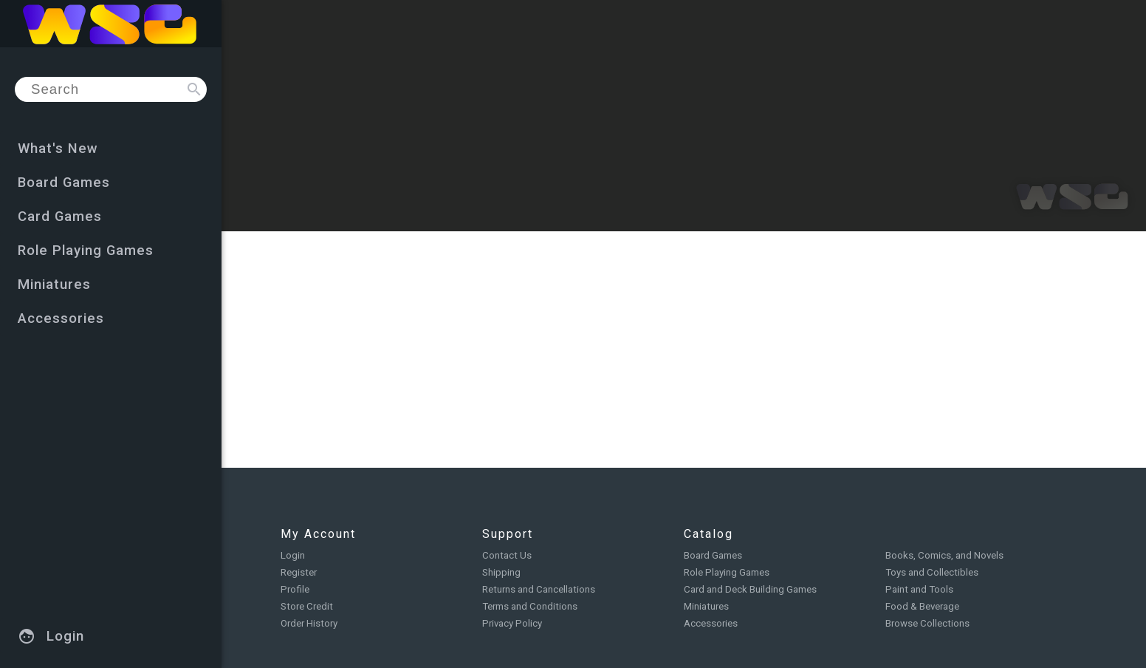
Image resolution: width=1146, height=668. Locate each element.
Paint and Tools (919, 589)
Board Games (713, 555)
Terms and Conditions (529, 606)
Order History (309, 623)
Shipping (501, 572)
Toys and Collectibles (931, 572)
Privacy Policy (512, 623)
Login (293, 555)
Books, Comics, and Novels (944, 555)
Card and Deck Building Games (750, 589)
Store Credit (307, 606)
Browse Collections (927, 623)
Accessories (711, 623)
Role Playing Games (726, 572)
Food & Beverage (922, 606)
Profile (295, 589)
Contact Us (507, 555)
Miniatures (706, 606)
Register (299, 572)
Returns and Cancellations (538, 589)
